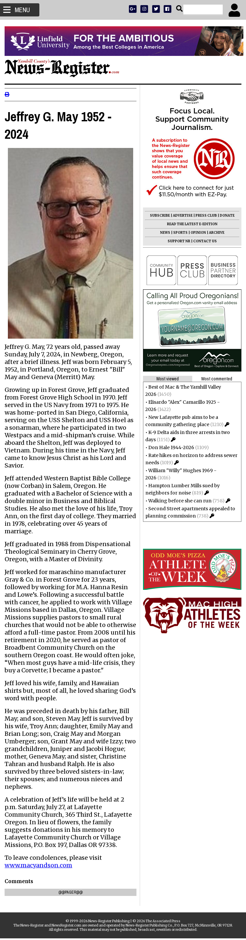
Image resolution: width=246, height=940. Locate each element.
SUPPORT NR (177, 241)
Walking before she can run (178, 501)
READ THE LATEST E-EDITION (190, 224)
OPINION (196, 232)
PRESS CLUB (204, 215)
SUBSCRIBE (158, 215)
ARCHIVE (214, 232)
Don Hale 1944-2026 (169, 447)
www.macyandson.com (40, 867)
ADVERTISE (181, 215)
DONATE (225, 215)
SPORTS (178, 232)
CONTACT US (203, 241)
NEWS (163, 232)
